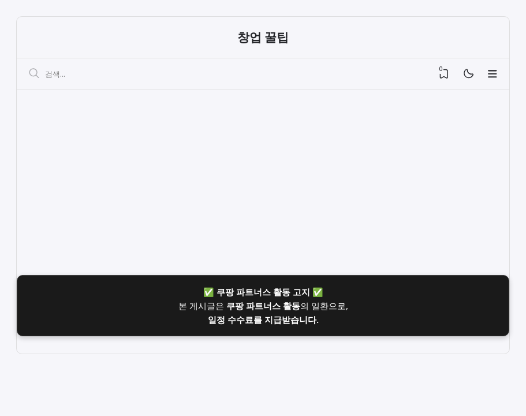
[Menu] (492, 74)
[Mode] (468, 74)
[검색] (34, 74)
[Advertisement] (263, 177)
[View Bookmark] (444, 74)
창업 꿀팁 (263, 37)
